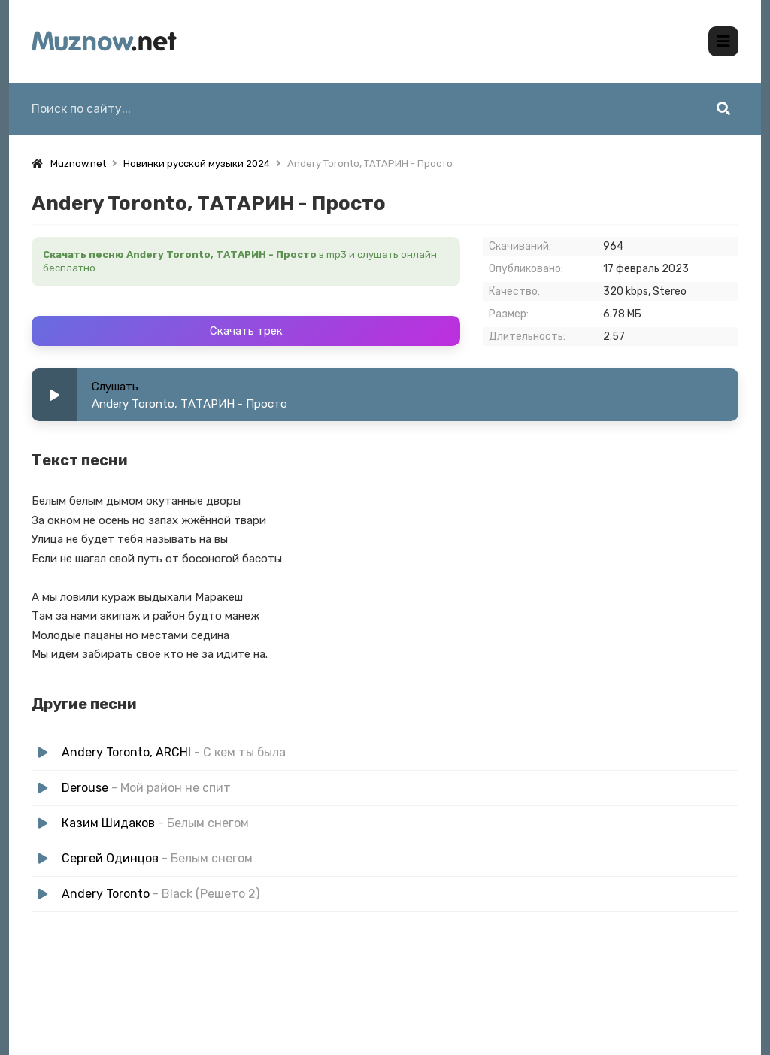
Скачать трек (246, 331)
